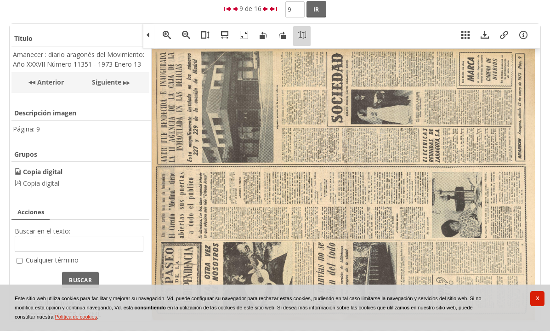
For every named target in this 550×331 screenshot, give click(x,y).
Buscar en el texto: (42, 231)
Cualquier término (52, 260)
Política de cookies (76, 317)
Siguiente (106, 82)
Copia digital (41, 183)
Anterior (49, 82)
